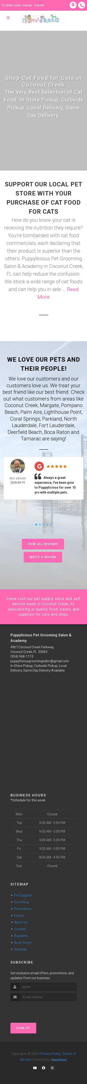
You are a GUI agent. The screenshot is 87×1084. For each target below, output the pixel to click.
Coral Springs (25, 419)
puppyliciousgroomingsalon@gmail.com (39, 661)
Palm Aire (31, 412)
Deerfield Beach (25, 432)
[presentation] (35, 1009)
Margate (49, 405)
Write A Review (43, 557)
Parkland (52, 419)
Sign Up (23, 1028)
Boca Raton (57, 432)
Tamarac (31, 439)
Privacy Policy (51, 1054)
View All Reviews (43, 544)
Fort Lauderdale (56, 425)
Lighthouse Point (63, 412)
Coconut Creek (21, 405)
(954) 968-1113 (21, 656)
